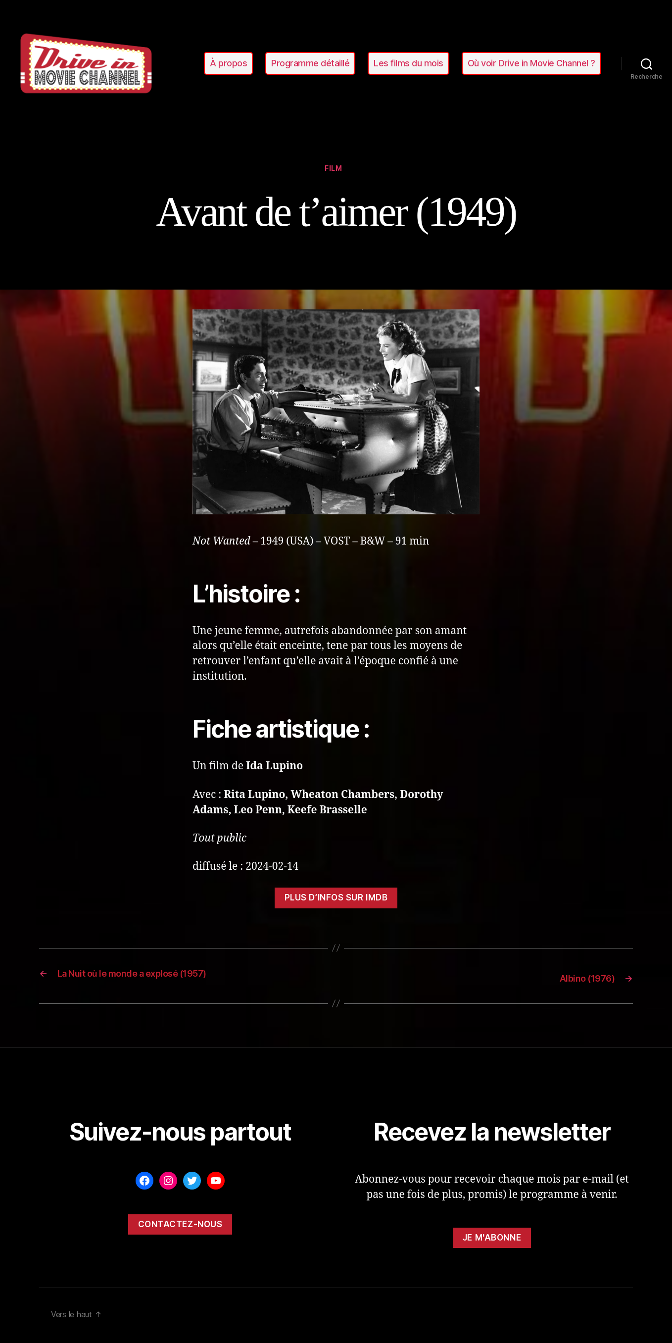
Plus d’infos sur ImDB (336, 901)
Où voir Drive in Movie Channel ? (531, 63)
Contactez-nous (180, 1226)
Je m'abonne (492, 1239)
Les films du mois (408, 63)
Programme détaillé (310, 63)
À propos (228, 63)
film (336, 170)
